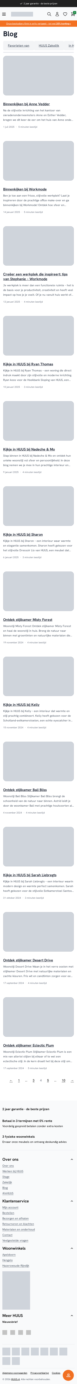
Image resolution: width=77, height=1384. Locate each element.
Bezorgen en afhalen (15, 1218)
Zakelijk (7, 1182)
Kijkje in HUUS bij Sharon (23, 534)
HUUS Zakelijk (49, 45)
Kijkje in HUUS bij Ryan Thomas (28, 364)
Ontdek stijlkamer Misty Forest (27, 619)
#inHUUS (7, 1193)
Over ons (8, 1165)
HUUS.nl (15, 1379)
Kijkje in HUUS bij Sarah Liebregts (29, 875)
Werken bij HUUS (12, 1171)
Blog (5, 1187)
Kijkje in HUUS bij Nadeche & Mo (29, 449)
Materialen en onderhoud (18, 1229)
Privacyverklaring (39, 1373)
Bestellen (8, 1213)
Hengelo (7, 1260)
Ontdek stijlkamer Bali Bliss (25, 790)
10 (63, 1080)
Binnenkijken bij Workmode (25, 189)
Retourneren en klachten (18, 1224)
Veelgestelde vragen (15, 1240)
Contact (7, 1235)
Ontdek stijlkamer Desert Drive (28, 960)
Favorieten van (18, 45)
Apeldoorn (9, 1254)
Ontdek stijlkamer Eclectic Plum (28, 1045)
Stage (6, 1176)
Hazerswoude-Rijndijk (15, 1265)
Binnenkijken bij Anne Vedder (26, 104)
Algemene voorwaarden (14, 1373)
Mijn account (10, 1207)
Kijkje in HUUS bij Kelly (21, 704)
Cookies (56, 1373)
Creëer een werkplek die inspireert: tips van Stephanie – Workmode (35, 276)
